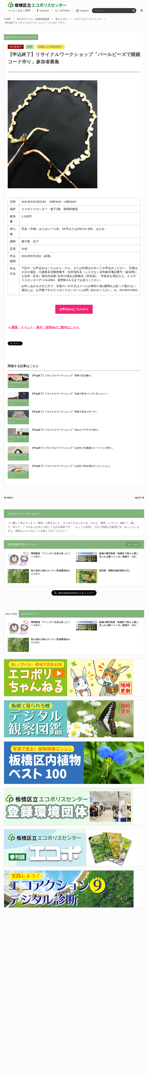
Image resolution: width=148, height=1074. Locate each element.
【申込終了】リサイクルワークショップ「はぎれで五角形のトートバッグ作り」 (72, 448)
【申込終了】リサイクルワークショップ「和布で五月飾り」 (62, 375)
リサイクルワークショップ (20, 37)
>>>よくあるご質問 (19, 11)
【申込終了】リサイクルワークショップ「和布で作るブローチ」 (64, 411)
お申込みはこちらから (74, 309)
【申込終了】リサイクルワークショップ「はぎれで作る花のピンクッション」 (71, 466)
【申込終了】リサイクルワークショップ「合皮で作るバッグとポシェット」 (70, 393)
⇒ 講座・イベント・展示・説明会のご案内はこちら (43, 327)
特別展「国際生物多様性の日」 (116, 570)
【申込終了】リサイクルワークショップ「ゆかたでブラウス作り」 (65, 430)
